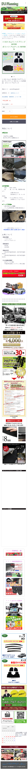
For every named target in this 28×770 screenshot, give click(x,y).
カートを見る (5, 12)
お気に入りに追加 (14, 121)
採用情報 (13, 763)
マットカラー (5, 104)
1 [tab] (12, 77)
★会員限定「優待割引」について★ (11, 96)
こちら (20, 735)
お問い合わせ (20, 12)
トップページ (4, 763)
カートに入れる (14, 116)
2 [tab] (14, 77)
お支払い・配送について (21, 763)
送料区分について (15, 93)
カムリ (23, 33)
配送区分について (6, 764)
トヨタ (18, 33)
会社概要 (9, 763)
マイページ (13, 12)
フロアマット (10, 33)
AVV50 (5, 35)
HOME (4, 33)
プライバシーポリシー (15, 764)
